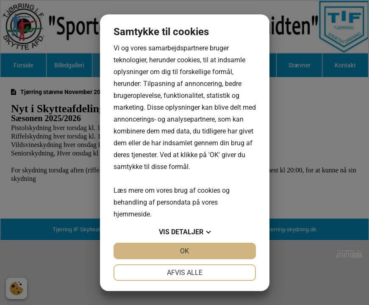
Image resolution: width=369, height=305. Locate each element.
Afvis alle (185, 273)
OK (184, 251)
